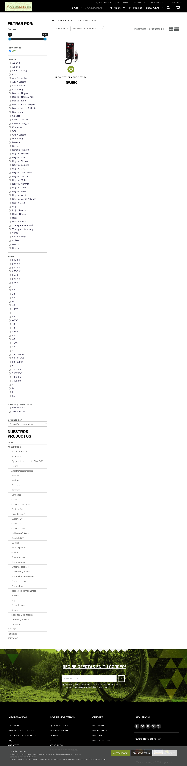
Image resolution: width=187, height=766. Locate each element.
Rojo (14, 206)
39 (13, 297)
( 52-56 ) (16, 259)
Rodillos (15, 595)
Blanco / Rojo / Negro (23, 104)
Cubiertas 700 (18, 528)
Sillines (14, 610)
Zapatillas (16, 624)
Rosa (14, 217)
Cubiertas (16, 523)
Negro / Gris (18, 168)
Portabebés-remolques (22, 576)
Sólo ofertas (18, 411)
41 (13, 312)
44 (13, 327)
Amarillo (16, 62)
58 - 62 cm (17, 361)
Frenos (14, 465)
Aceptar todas (120, 753)
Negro (15, 247)
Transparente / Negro (23, 229)
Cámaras (15, 490)
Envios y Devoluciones (22, 730)
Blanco (15, 244)
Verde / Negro (19, 236)
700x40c (16, 376)
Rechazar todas (141, 753)
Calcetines (16, 485)
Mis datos (98, 735)
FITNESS (117, 7)
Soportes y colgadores (22, 614)
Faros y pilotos (18, 547)
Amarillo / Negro (20, 70)
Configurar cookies (164, 753)
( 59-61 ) (16, 282)
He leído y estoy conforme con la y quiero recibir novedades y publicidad (90, 686)
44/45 (15, 331)
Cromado (17, 126)
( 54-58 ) (16, 263)
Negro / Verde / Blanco (24, 198)
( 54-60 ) (16, 267)
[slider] (9, 39)
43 (13, 323)
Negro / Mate (19, 179)
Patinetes (135, 7)
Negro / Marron (20, 176)
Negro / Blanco (20, 161)
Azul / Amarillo (19, 77)
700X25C (17, 369)
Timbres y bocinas (20, 619)
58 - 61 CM (18, 357)
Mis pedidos (99, 730)
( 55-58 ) (16, 271)
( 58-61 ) (16, 274)
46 (13, 339)
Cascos (15, 499)
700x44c (16, 380)
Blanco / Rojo (19, 100)
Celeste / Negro (20, 123)
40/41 (15, 308)
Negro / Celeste (20, 164)
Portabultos (17, 586)
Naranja (16, 145)
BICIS (77, 7)
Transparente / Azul (22, 225)
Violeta (15, 240)
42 (13, 316)
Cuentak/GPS (17, 538)
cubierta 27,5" (18, 514)
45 (13, 335)
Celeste (16, 115)
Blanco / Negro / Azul (23, 96)
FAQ (10, 740)
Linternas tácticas (20, 566)
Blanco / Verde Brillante (24, 108)
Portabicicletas (18, 581)
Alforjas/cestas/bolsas (22, 470)
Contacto (154, 2)
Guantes (15, 552)
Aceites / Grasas (19, 451)
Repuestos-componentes (23, 590)
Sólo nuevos (18, 407)
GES (14, 51)
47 (13, 346)
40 (13, 304)
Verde (15, 232)
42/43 (15, 320)
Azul (14, 74)
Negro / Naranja (20, 183)
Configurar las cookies (98, 759)
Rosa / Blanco (19, 221)
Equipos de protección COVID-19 (27, 461)
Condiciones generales (22, 735)
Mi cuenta (177, 2)
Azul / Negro (18, 89)
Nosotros (122, 2)
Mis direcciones (102, 740)
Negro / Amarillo (20, 153)
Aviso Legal (57, 745)
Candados (16, 494)
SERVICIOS (155, 7)
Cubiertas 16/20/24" (21, 504)
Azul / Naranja (19, 85)
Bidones (15, 475)
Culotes (15, 542)
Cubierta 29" (17, 518)
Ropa (14, 600)
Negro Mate (18, 202)
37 (13, 289)
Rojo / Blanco (19, 210)
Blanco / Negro (20, 93)
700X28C (17, 373)
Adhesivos (16, 456)
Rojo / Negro (19, 213)
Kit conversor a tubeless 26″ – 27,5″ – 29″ (71, 77)
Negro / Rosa (19, 191)
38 (13, 293)
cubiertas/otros (20, 533)
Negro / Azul (18, 157)
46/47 (15, 342)
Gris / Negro (18, 138)
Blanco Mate (18, 111)
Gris (14, 130)
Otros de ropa (18, 605)
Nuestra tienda (59, 730)
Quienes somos (59, 725)
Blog (165, 2)
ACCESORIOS (96, 7)
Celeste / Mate (20, 119)
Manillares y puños (20, 571)
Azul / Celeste (19, 81)
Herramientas (18, 562)
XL (13, 395)
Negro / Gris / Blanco (23, 172)
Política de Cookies (28, 756)
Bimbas (15, 480)
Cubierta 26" (17, 509)
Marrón (16, 142)
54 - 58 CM (18, 354)
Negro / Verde (19, 194)
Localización (138, 2)
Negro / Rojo (19, 187)
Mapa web (13, 745)
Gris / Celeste (19, 134)
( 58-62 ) (16, 278)
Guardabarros (18, 557)
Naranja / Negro (20, 149)
